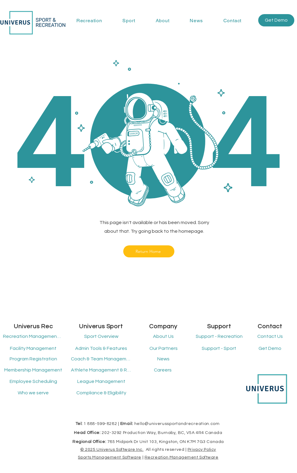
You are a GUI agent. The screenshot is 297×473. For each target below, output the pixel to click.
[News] (163, 359)
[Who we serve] (33, 393)
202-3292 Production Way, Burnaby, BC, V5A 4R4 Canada (162, 433)
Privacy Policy (202, 449)
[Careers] (163, 370)
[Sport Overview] (101, 336)
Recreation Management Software (182, 457)
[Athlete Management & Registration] (101, 370)
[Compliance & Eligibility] (101, 393)
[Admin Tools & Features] (101, 348)
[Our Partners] (163, 348)
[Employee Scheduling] (33, 381)
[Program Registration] (33, 359)
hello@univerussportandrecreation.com (177, 424)
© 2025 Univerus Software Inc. (111, 449)
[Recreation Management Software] (32, 336)
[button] (89, 20)
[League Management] (101, 381)
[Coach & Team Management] (101, 359)
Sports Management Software (109, 457)
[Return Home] (148, 251)
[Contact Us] (270, 336)
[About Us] (163, 336)
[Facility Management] (33, 348)
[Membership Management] (33, 370)
